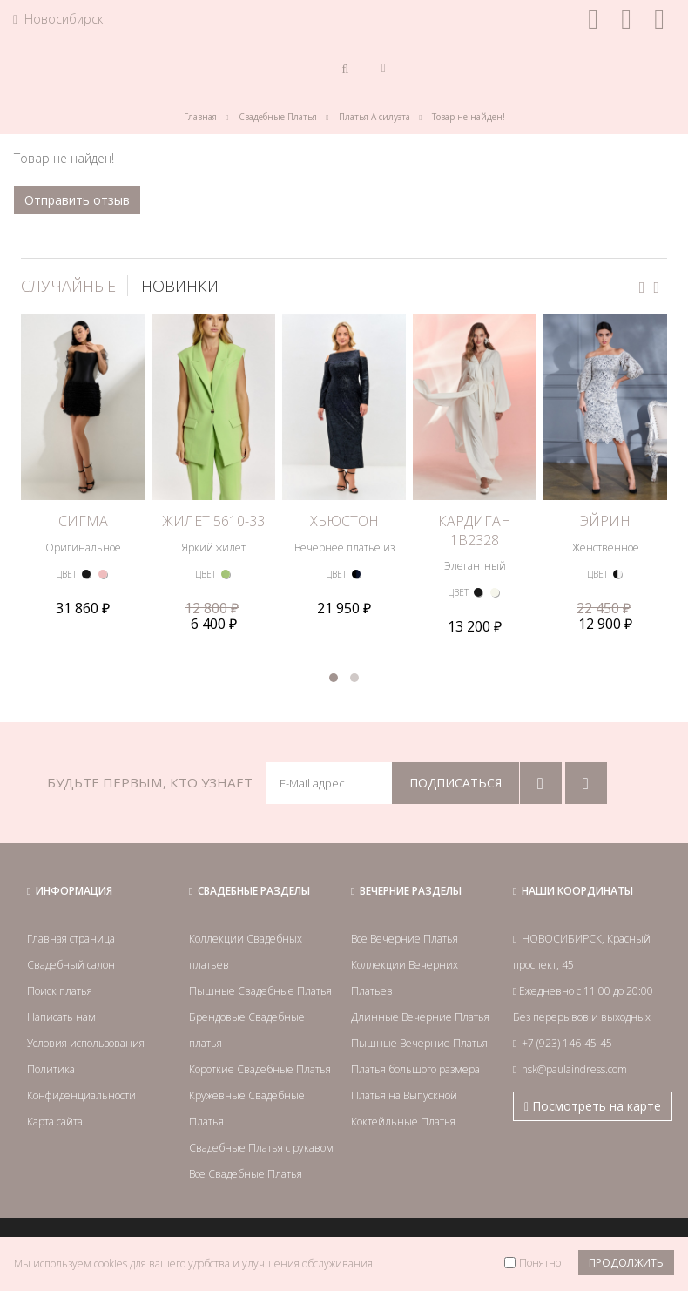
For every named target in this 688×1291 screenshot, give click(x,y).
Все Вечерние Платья (404, 938)
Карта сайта (55, 1121)
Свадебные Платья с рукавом (261, 1147)
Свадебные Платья (278, 117)
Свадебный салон (71, 964)
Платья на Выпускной (404, 1095)
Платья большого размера (415, 1069)
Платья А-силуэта (374, 117)
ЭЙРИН (605, 521)
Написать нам (61, 1017)
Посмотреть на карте (592, 1106)
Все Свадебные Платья (245, 1173)
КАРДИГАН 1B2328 (474, 530)
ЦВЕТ (66, 574)
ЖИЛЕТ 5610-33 (213, 521)
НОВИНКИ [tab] (180, 285)
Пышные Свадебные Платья (260, 990)
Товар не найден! (468, 117)
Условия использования (86, 1043)
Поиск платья (59, 990)
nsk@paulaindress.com (574, 1069)
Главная (200, 117)
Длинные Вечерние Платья (420, 1017)
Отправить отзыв (77, 200)
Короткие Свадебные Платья (260, 1069)
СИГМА (83, 521)
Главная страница (71, 938)
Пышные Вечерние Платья (419, 1043)
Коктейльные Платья (403, 1121)
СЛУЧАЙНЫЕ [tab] (68, 285)
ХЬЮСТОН (344, 521)
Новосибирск (58, 18)
